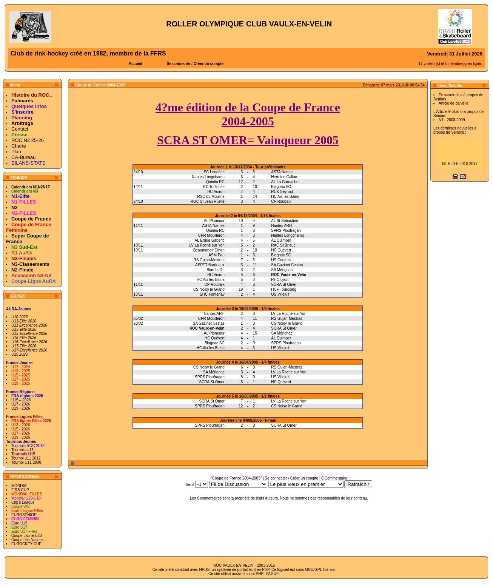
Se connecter (179, 64)
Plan (16, 151)
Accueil (135, 64)
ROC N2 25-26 (27, 140)
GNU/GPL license (320, 569)
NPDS (204, 569)
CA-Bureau (23, 157)
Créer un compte (208, 64)
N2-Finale (22, 270)
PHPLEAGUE (267, 574)
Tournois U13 (22, 450)
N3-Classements (30, 264)
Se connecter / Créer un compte (291, 478)
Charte (18, 146)
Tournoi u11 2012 (25, 458)
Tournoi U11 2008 (26, 462)
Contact (19, 129)
